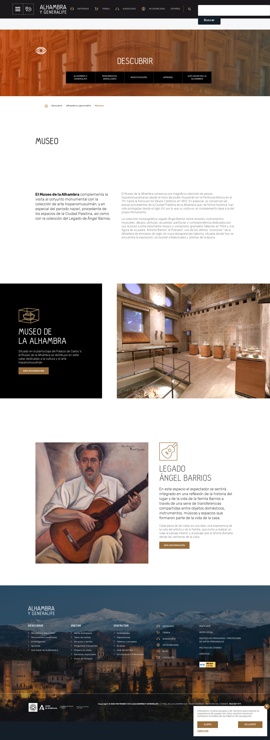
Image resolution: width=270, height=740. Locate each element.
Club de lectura (125, 668)
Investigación (139, 96)
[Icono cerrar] (267, 706)
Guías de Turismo (83, 677)
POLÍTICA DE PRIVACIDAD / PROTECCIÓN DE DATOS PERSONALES (220, 658)
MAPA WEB (204, 644)
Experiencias (123, 656)
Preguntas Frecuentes (86, 664)
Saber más (202, 731)
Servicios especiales (85, 673)
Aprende (168, 96)
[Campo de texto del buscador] (234, 28)
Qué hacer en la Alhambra (197, 96)
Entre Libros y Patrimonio (130, 673)
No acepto (250, 724)
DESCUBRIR (135, 80)
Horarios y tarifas (83, 660)
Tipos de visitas (82, 656)
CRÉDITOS (204, 672)
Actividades (123, 651)
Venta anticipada (83, 651)
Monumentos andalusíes (109, 96)
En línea (121, 664)
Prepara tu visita (83, 668)
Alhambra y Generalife (80, 96)
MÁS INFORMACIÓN (33, 389)
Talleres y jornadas (127, 660)
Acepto (207, 724)
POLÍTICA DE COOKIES (210, 666)
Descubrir (56, 124)
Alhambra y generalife (78, 124)
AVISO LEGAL (206, 650)
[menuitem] (174, 27)
